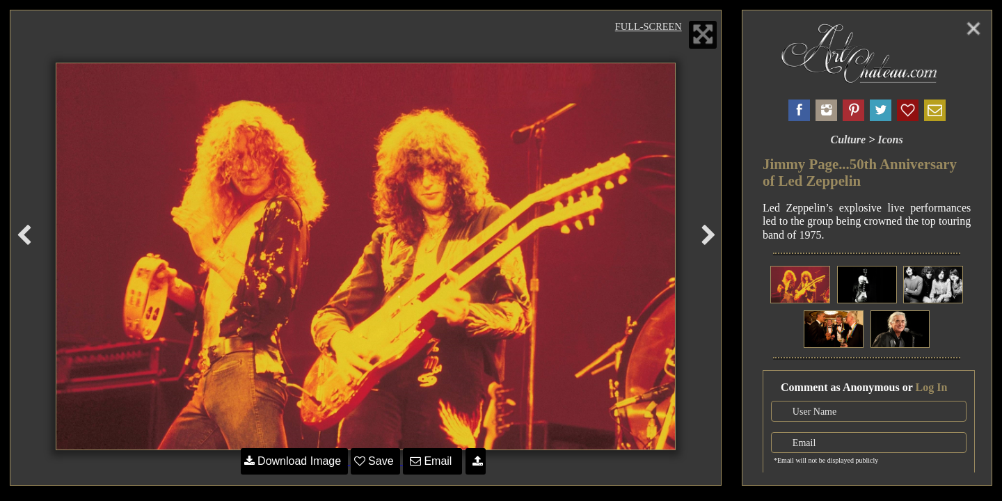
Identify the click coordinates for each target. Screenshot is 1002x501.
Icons (889, 139)
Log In (932, 387)
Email (432, 461)
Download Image (294, 461)
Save (375, 461)
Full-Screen (648, 26)
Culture (848, 139)
